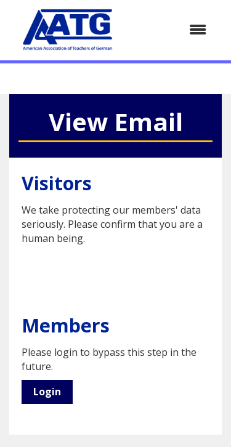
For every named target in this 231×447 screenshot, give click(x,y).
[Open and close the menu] (173, 30)
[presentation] (115, 276)
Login (47, 391)
